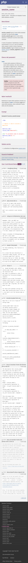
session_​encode (6, 517)
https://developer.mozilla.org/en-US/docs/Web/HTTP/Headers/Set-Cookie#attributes (12, 485)
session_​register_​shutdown (9, 529)
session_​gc (5, 519)
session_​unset (6, 541)
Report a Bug (10, 159)
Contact (12, 558)
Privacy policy (17, 561)
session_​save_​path (7, 533)
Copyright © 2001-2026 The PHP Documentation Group (11, 552)
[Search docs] (23, 2)
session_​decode (6, 514)
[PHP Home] (4, 2)
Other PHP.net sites (7, 561)
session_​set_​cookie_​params (9, 534)
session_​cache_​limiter (8, 509)
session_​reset (6, 531)
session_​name (6, 526)
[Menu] (26, 2)
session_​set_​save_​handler (9, 536)
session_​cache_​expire (8, 507)
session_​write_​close (7, 543)
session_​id (5, 523)
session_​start (6, 538)
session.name (22, 148)
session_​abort (6, 506)
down (5, 168)
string (13, 26)
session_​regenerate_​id (8, 528)
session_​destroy (6, 516)
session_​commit (6, 511)
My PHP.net (5, 558)
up (2, 168)
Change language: (11, 7)
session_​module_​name (8, 524)
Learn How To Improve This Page (10, 157)
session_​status (6, 540)
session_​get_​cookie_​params (9, 521)
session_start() (5, 49)
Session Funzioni (6, 503)
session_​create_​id (7, 512)
